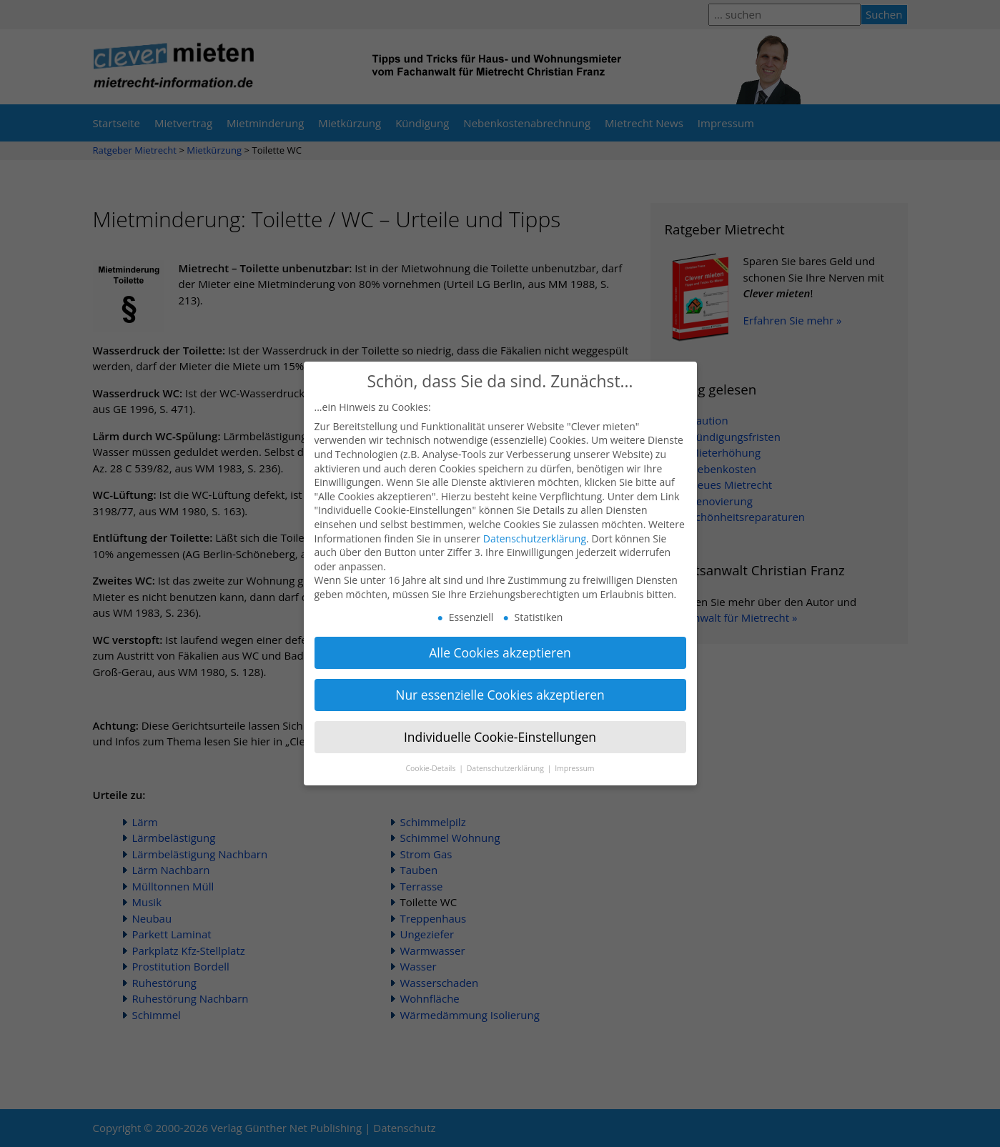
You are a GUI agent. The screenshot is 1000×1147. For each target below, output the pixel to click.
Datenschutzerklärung (534, 525)
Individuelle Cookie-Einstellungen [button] (500, 724)
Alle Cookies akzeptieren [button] (500, 640)
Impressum (574, 755)
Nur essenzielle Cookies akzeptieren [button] (500, 682)
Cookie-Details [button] (431, 755)
